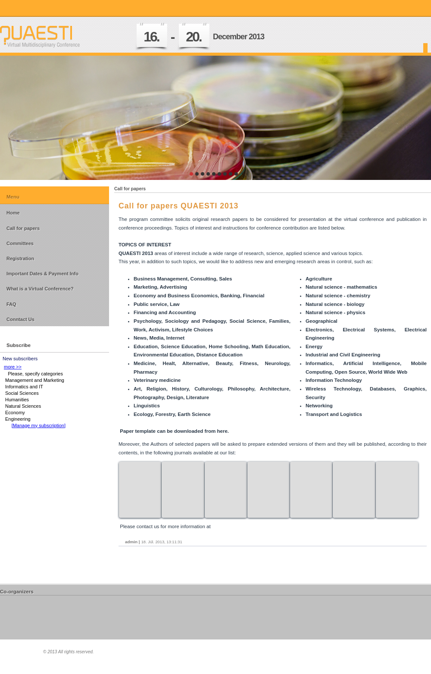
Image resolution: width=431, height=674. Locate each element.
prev (24, 116)
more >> (13, 366)
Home (13, 212)
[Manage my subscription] (39, 425)
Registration (20, 258)
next (407, 116)
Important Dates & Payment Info (42, 273)
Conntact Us (20, 319)
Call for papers (23, 228)
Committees (20, 243)
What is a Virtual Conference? (40, 288)
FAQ (11, 304)
